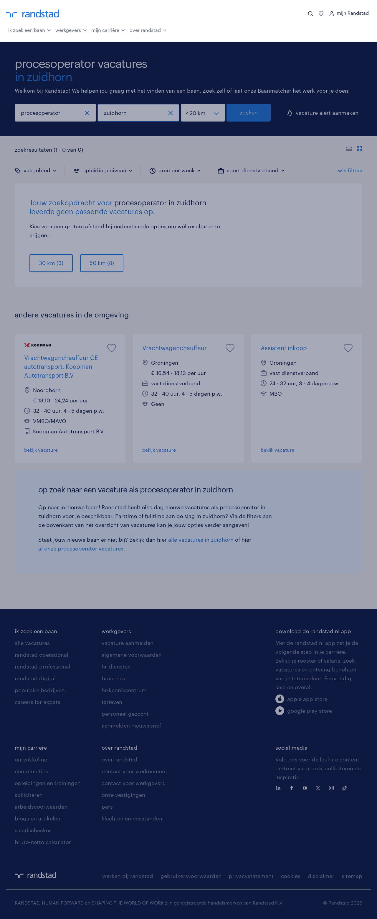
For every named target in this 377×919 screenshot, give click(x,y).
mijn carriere (31, 747)
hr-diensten (116, 666)
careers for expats (37, 702)
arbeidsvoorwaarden (41, 806)
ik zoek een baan (29, 29)
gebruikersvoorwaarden (191, 876)
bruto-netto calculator (43, 842)
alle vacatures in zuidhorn (201, 539)
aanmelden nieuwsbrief (131, 725)
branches (113, 678)
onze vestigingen (123, 795)
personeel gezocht (125, 713)
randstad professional (42, 666)
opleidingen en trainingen (48, 783)
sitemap (352, 876)
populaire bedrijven (40, 690)
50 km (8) (102, 263)
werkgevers (71, 29)
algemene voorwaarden (132, 654)
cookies (290, 876)
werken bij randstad (127, 876)
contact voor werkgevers (133, 783)
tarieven (112, 702)
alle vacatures (32, 643)
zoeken (249, 112)
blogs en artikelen (37, 818)
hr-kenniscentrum (124, 690)
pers (107, 806)
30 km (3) (51, 263)
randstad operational (41, 654)
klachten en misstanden (132, 818)
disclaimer (321, 876)
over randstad (148, 29)
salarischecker (33, 830)
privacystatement (251, 876)
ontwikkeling (31, 759)
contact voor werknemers (134, 771)
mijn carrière (108, 29)
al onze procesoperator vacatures (80, 548)
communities (31, 771)
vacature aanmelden (127, 643)
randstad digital (35, 678)
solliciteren (29, 795)
